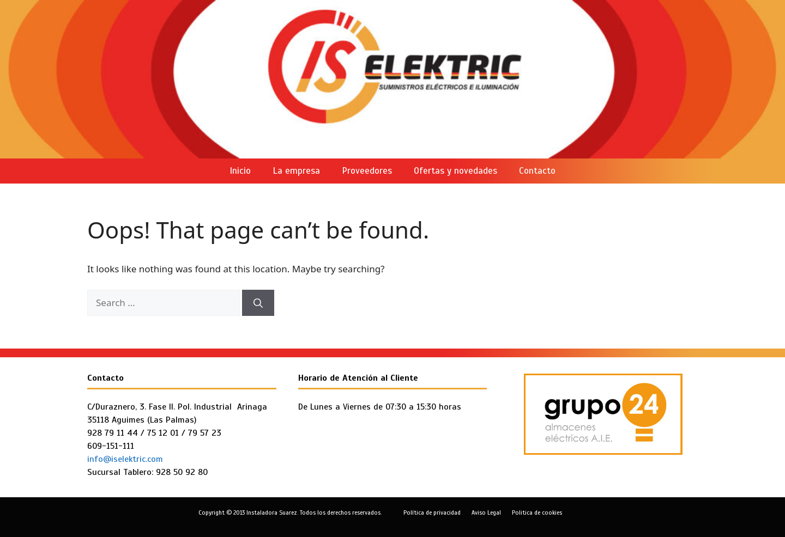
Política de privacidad (432, 512)
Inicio (240, 170)
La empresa (296, 170)
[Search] (258, 303)
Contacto (537, 170)
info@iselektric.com (125, 459)
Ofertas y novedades (455, 170)
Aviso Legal (486, 512)
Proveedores (367, 170)
